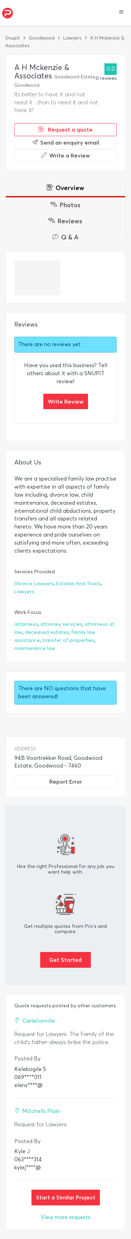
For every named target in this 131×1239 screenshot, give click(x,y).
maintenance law (34, 648)
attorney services (61, 624)
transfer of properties (68, 640)
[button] (121, 12)
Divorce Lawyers (34, 584)
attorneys (26, 624)
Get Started (65, 959)
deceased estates (47, 632)
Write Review (65, 401)
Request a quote (65, 129)
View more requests (65, 1217)
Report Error (65, 781)
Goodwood (41, 38)
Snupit (12, 38)
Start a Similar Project (65, 1197)
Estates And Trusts (78, 584)
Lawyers (72, 38)
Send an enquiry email (65, 142)
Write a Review (65, 155)
